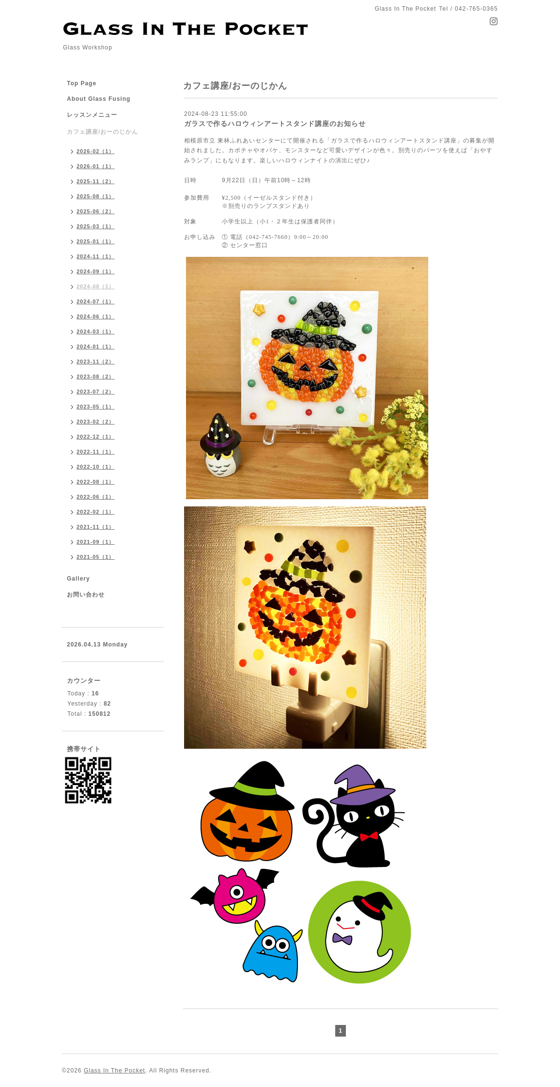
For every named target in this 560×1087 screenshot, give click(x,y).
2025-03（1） (96, 226)
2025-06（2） (96, 211)
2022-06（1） (96, 497)
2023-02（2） (96, 422)
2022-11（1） (96, 452)
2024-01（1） (96, 346)
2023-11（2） (96, 361)
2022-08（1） (96, 482)
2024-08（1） (96, 286)
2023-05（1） (96, 407)
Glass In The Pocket (114, 1070)
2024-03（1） (96, 331)
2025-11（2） (96, 181)
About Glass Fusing (98, 98)
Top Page (81, 83)
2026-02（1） (96, 151)
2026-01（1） (96, 166)
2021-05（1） (96, 557)
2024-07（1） (96, 301)
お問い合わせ (86, 594)
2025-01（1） (96, 241)
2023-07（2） (96, 391)
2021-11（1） (96, 527)
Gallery (78, 578)
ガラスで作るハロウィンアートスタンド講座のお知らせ (275, 123)
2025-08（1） (96, 196)
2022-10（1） (96, 467)
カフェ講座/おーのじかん (102, 131)
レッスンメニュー (92, 114)
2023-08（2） (96, 376)
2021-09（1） (96, 542)
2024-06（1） (96, 316)
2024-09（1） (96, 271)
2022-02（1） (96, 512)
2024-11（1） (96, 256)
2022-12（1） (96, 437)
